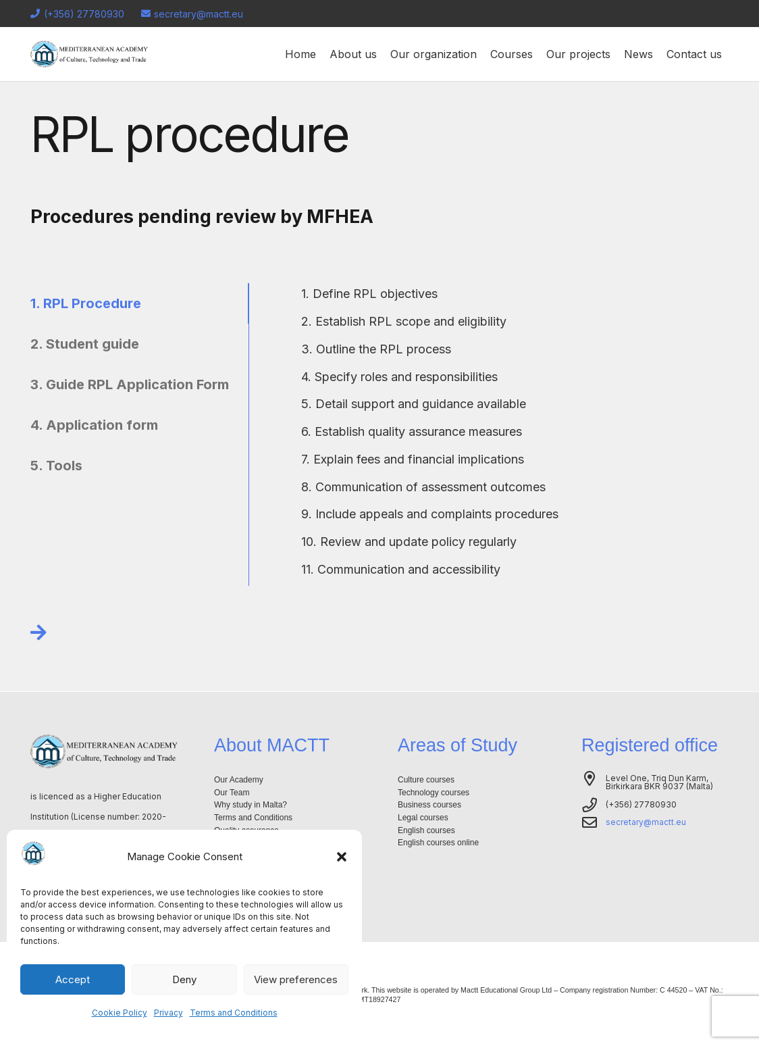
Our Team (231, 792)
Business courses (429, 805)
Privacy (168, 1012)
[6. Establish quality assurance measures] (412, 431)
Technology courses (433, 792)
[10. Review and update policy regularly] (409, 541)
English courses (426, 830)
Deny (184, 979)
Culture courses (426, 779)
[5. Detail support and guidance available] (414, 404)
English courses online (438, 842)
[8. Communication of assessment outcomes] (424, 487)
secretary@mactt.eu (646, 822)
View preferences (296, 979)
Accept (72, 979)
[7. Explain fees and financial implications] (413, 459)
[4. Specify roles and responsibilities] (400, 377)
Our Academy (238, 779)
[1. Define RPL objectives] (370, 294)
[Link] (38, 632)
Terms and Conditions (234, 1012)
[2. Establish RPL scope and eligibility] (404, 321)
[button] (341, 857)
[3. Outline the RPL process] (376, 349)
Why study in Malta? (250, 805)
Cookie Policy (119, 1012)
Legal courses (423, 817)
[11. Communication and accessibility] (401, 569)
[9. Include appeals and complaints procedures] (430, 514)
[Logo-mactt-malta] (89, 54)
